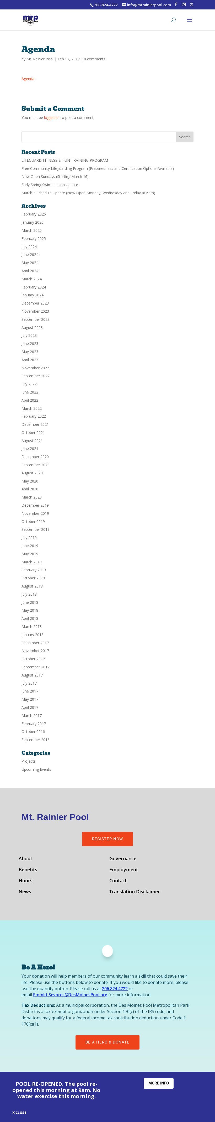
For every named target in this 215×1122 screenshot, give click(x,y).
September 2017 (36, 666)
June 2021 (30, 448)
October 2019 (33, 521)
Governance (122, 859)
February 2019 (34, 569)
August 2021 (32, 440)
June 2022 (30, 392)
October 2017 (33, 658)
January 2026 (33, 222)
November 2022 (35, 367)
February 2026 (34, 214)
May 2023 (30, 351)
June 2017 (30, 691)
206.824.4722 (115, 989)
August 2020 (32, 472)
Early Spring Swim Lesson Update (50, 184)
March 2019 (32, 561)
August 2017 (32, 675)
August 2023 (32, 327)
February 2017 (34, 723)
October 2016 (33, 731)
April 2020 (30, 488)
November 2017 (35, 650)
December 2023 (35, 303)
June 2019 (30, 545)
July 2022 (29, 383)
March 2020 (32, 497)
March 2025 (32, 230)
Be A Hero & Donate (107, 1042)
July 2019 (29, 537)
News (25, 892)
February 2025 (34, 238)
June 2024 (30, 254)
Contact (118, 881)
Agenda (28, 78)
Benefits (28, 870)
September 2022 (36, 375)
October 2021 (33, 432)
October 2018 (33, 577)
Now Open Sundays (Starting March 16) (55, 176)
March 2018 (32, 626)
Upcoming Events (36, 769)
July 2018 (29, 594)
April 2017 (30, 707)
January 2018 (33, 634)
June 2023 (30, 343)
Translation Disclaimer (134, 892)
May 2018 (30, 610)
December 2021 (35, 424)
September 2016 (36, 739)
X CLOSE (19, 1112)
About (25, 859)
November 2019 (35, 513)
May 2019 (30, 553)
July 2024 (29, 246)
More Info (158, 1083)
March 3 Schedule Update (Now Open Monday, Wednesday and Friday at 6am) (88, 192)
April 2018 (30, 618)
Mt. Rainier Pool (39, 58)
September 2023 (36, 319)
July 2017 (29, 683)
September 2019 (36, 529)
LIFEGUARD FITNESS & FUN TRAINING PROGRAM (65, 160)
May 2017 (30, 699)
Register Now (107, 839)
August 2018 (32, 586)
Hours (26, 881)
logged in (52, 117)
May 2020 (30, 481)
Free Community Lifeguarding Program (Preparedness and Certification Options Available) (98, 168)
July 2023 (29, 335)
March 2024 (32, 278)
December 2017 (35, 642)
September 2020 (36, 464)
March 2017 (32, 715)
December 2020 (35, 456)
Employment (123, 870)
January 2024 (33, 294)
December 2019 (35, 505)
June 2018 (30, 602)
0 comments (94, 58)
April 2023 (30, 359)
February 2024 (34, 287)
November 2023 (35, 311)
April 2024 (30, 270)
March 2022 (32, 408)
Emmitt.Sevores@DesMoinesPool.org (70, 995)
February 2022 (34, 416)
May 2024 (30, 262)
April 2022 (30, 400)
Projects (29, 761)
